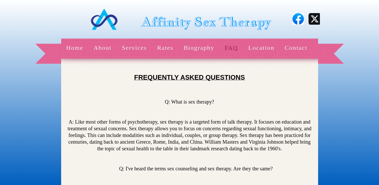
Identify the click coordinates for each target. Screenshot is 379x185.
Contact (296, 47)
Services (134, 47)
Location (261, 47)
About (103, 47)
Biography (199, 47)
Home (75, 47)
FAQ (231, 47)
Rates (165, 47)
